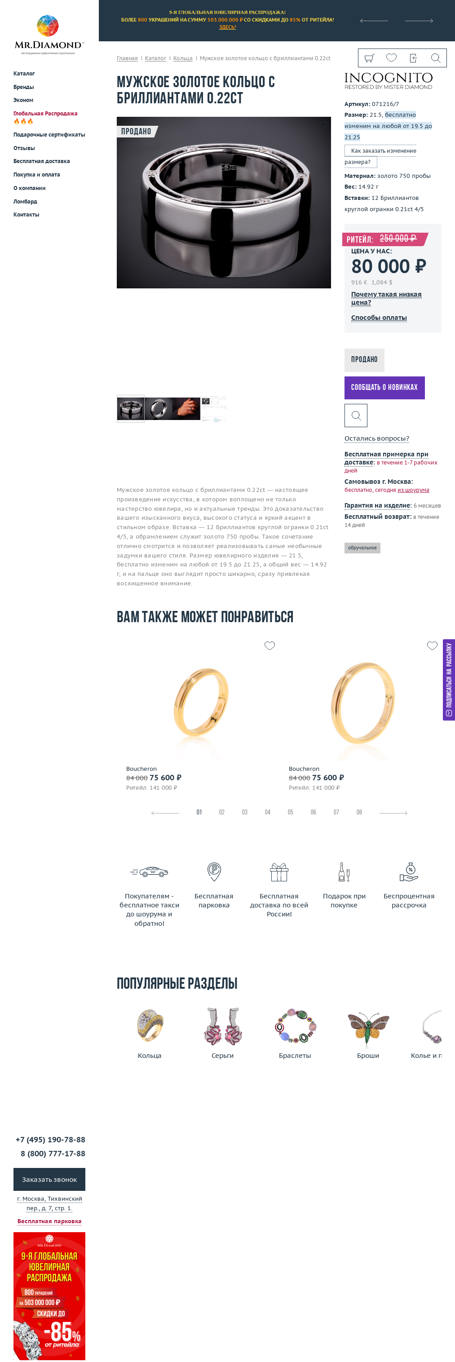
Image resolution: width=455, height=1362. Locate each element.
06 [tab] (313, 812)
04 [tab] (267, 812)
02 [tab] (222, 812)
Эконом (23, 100)
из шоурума (413, 489)
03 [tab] (244, 812)
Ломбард (25, 201)
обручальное (362, 548)
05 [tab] (290, 812)
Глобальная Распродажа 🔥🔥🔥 (45, 117)
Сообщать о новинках (384, 388)
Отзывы (24, 148)
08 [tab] (359, 812)
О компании (29, 188)
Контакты (26, 214)
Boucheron (141, 769)
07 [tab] (336, 812)
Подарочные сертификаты (49, 134)
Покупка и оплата (36, 174)
